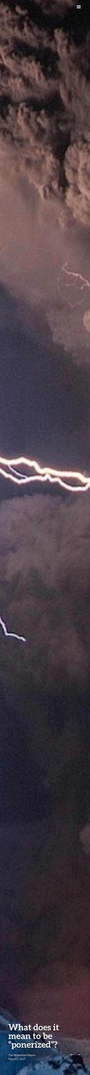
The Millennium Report (22, 1055)
